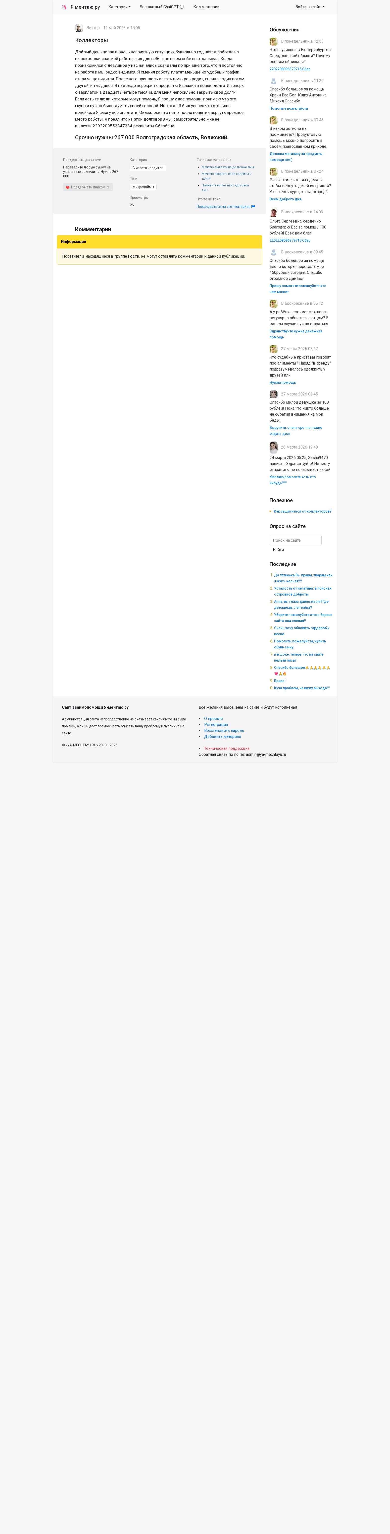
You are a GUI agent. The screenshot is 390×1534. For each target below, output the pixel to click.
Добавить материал (222, 736)
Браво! (280, 681)
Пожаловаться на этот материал (226, 207)
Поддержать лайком (85, 187)
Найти (278, 549)
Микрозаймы (143, 187)
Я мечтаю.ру (80, 7)
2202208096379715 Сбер (290, 69)
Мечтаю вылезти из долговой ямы (228, 167)
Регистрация (216, 724)
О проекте (213, 718)
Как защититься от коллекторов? (303, 511)
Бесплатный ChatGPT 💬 (162, 6)
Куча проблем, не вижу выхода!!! (302, 688)
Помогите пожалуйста (289, 108)
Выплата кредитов (148, 168)
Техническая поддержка (226, 748)
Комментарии (206, 6)
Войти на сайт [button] (308, 6)
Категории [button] (118, 6)
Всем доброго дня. (286, 199)
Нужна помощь (283, 382)
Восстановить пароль (224, 730)
